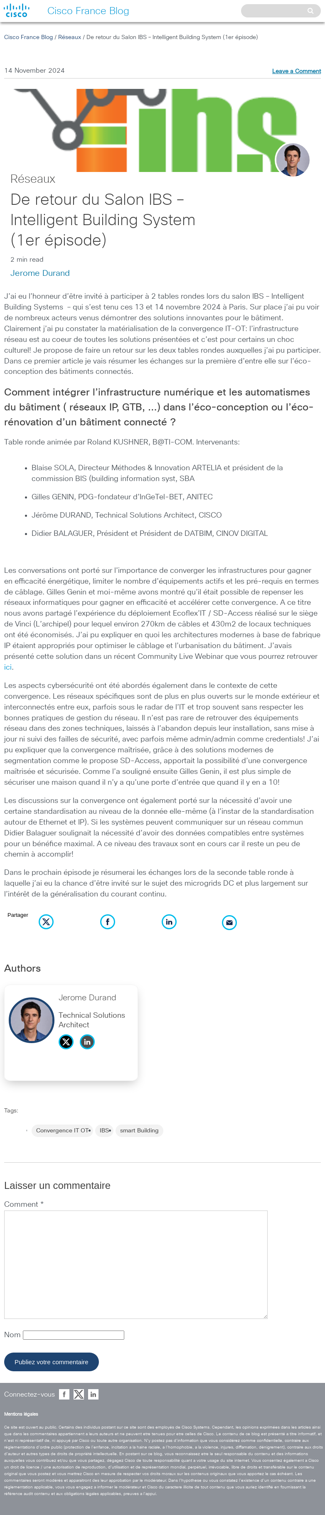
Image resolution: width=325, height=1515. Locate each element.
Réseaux (69, 37)
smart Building (139, 1131)
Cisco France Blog (28, 37)
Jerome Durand (40, 273)
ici (8, 667)
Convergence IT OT (62, 1131)
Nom (13, 1335)
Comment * (24, 1204)
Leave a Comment (296, 71)
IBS (104, 1131)
